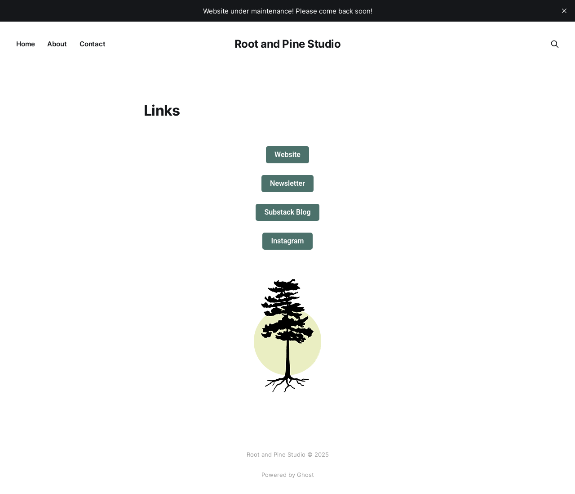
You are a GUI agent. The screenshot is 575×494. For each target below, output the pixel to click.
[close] (564, 11)
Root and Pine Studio (287, 44)
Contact (93, 44)
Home (25, 44)
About (56, 44)
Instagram (287, 241)
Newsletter (287, 183)
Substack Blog (287, 212)
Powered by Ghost (287, 474)
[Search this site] (555, 44)
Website (287, 154)
